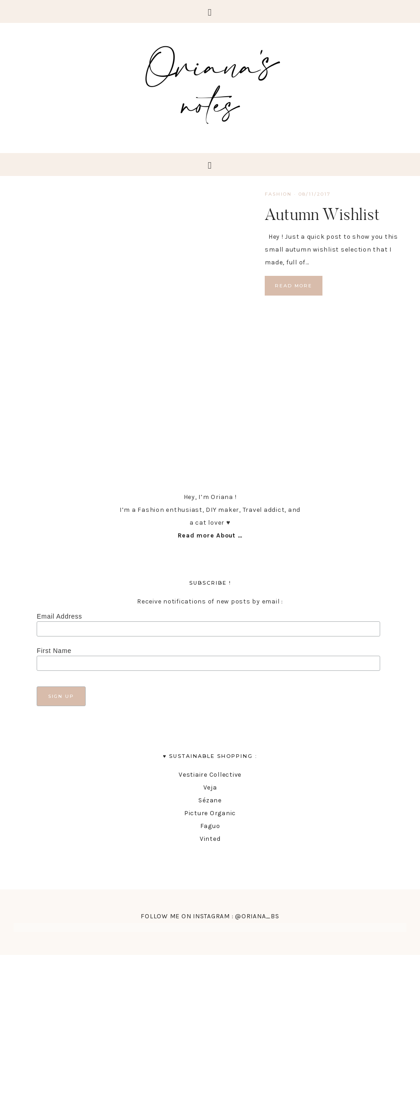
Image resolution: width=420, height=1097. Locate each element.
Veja (210, 787)
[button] (210, 11)
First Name (54, 650)
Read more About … (210, 535)
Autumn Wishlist (322, 214)
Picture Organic (210, 813)
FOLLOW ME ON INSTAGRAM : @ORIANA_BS (210, 916)
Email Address (59, 616)
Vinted (210, 839)
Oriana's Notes (210, 82)
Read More (293, 286)
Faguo (210, 826)
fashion (278, 194)
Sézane (210, 800)
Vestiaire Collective (210, 775)
